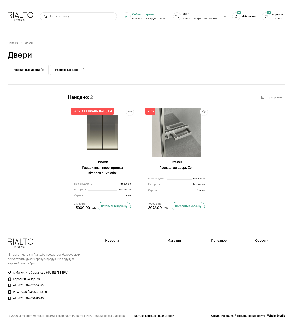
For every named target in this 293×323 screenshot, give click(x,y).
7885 (186, 14)
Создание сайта (222, 316)
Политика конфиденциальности (153, 316)
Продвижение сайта (251, 316)
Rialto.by (13, 43)
